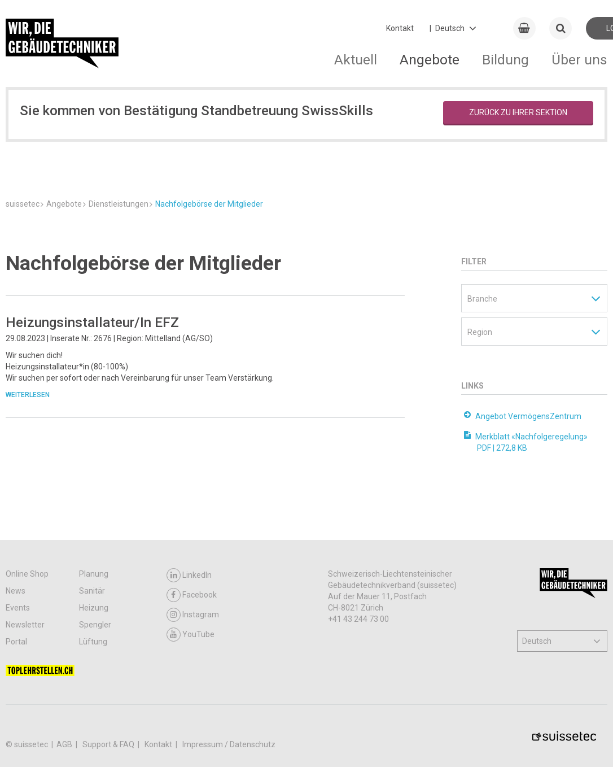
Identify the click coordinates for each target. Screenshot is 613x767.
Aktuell (355, 59)
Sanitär (92, 590)
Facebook (192, 595)
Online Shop (27, 573)
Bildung (505, 59)
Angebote (429, 59)
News (15, 590)
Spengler (95, 624)
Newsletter (25, 624)
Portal (16, 641)
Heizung (93, 607)
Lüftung (93, 641)
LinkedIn (189, 575)
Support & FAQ (109, 744)
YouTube (190, 634)
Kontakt (400, 28)
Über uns (579, 59)
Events (18, 607)
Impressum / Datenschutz (228, 744)
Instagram (193, 615)
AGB (65, 744)
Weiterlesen (28, 395)
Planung (93, 573)
